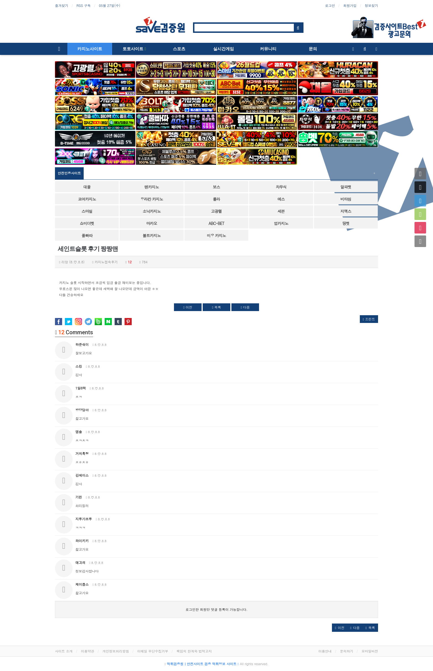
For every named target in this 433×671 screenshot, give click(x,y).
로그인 (330, 5)
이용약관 (87, 651)
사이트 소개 (64, 651)
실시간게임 (223, 48)
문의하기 (346, 651)
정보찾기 (371, 5)
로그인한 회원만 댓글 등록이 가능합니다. (217, 609)
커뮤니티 (268, 48)
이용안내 (325, 651)
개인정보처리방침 (115, 651)
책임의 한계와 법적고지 (194, 651)
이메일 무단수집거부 (152, 651)
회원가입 (350, 5)
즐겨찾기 (61, 5)
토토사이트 (134, 48)
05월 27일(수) (109, 5)
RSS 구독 (83, 5)
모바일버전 (369, 651)
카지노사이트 (89, 48)
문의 (313, 48)
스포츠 (179, 48)
